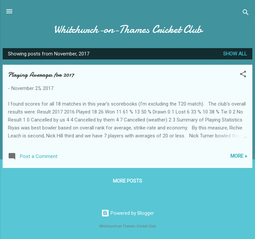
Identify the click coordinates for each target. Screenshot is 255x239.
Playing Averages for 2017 (41, 74)
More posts (127, 181)
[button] (243, 75)
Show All (235, 54)
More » (238, 156)
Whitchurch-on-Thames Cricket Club (127, 29)
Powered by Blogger (127, 213)
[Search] (246, 13)
